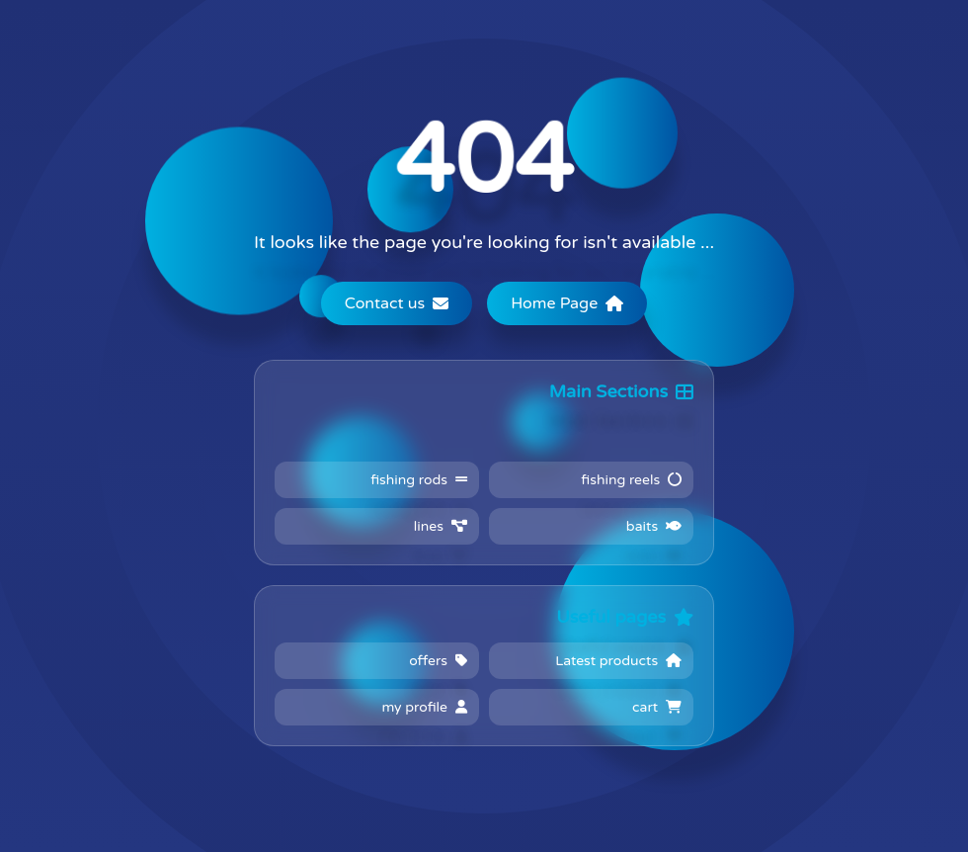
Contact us (396, 303)
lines (440, 526)
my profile (424, 707)
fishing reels (631, 479)
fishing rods (418, 479)
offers (438, 660)
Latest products (618, 660)
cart (657, 707)
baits (654, 526)
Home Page (567, 303)
